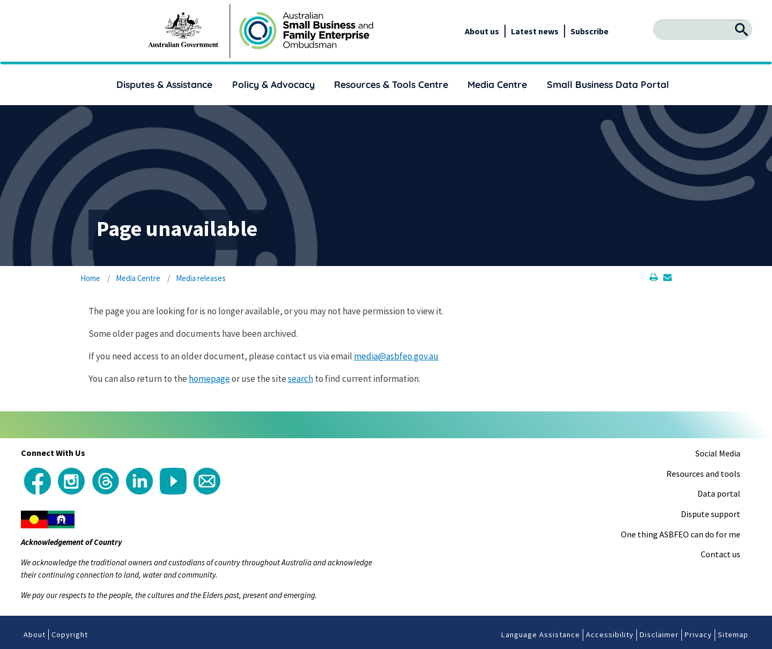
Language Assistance (540, 634)
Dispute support (710, 513)
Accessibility (610, 634)
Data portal (718, 493)
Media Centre (497, 84)
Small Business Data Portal (608, 84)
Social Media (717, 453)
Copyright (69, 634)
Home (90, 278)
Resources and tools (703, 473)
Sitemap (733, 634)
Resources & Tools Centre (391, 84)
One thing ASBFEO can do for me (680, 534)
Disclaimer (659, 634)
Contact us (720, 554)
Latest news (535, 31)
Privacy (698, 634)
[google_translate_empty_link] (609, 31)
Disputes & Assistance (164, 84)
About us (482, 31)
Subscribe (589, 31)
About (35, 634)
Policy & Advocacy (273, 84)
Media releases (201, 278)
